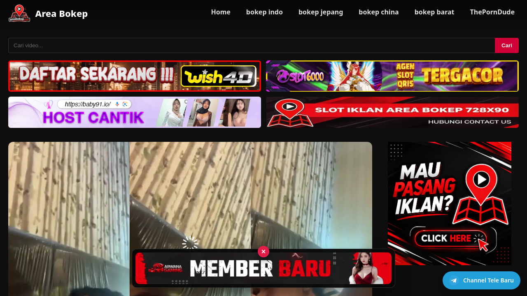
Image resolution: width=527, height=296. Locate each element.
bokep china (379, 11)
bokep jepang (320, 11)
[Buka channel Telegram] (481, 280)
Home (220, 11)
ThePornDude (492, 11)
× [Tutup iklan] (263, 251)
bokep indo (264, 11)
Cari (506, 45)
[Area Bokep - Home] (19, 13)
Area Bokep (61, 13)
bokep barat (435, 11)
